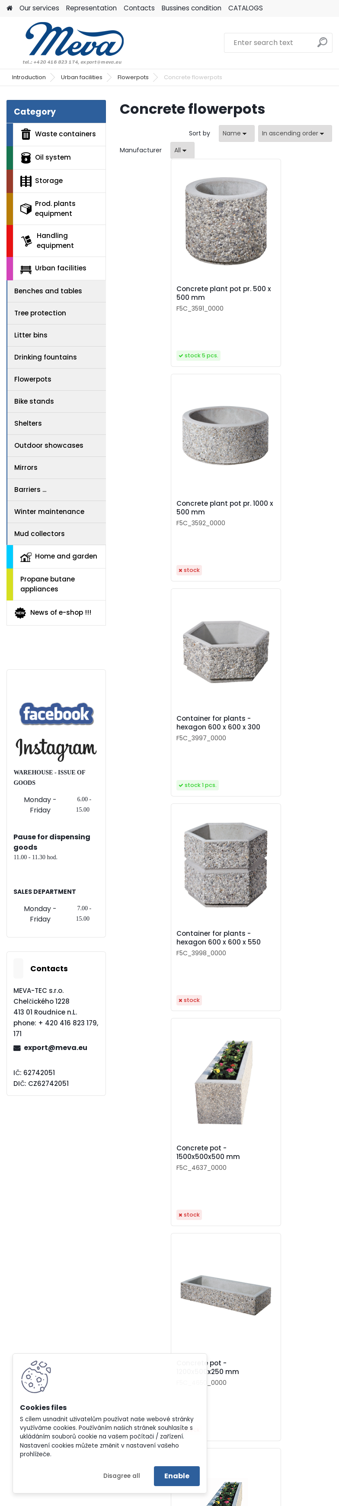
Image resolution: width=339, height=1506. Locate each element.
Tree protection (40, 313)
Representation (91, 8)
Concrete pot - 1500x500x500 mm (161, 723)
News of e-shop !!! (52, 613)
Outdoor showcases (48, 445)
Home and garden (58, 556)
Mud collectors (39, 533)
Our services (39, 8)
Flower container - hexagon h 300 (160, 1152)
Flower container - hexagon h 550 (266, 1152)
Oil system (45, 158)
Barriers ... (30, 489)
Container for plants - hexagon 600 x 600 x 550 (277, 508)
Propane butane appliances (47, 584)
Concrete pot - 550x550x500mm (265, 938)
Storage (41, 181)
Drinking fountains (45, 357)
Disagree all (121, 1476)
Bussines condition (191, 8)
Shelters (28, 423)
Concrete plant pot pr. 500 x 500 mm (166, 293)
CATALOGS (245, 8)
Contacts (139, 8)
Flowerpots (133, 77)
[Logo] (65, 42)
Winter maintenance (49, 511)
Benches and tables (48, 290)
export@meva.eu (55, 1048)
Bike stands (34, 401)
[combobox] (237, 133)
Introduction (29, 77)
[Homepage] (9, 8)
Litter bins (31, 335)
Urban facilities (81, 77)
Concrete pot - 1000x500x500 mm (161, 938)
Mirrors (26, 467)
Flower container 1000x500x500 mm (214, 1367)
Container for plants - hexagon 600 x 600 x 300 (171, 508)
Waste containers (58, 134)
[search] (322, 45)
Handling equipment (47, 240)
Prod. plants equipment (48, 208)
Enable (176, 1476)
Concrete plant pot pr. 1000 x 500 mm (272, 293)
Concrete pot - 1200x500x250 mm (266, 723)
